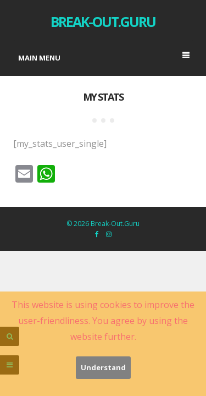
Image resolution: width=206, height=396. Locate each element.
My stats (103, 96)
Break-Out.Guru (103, 21)
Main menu (104, 57)
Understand (103, 367)
